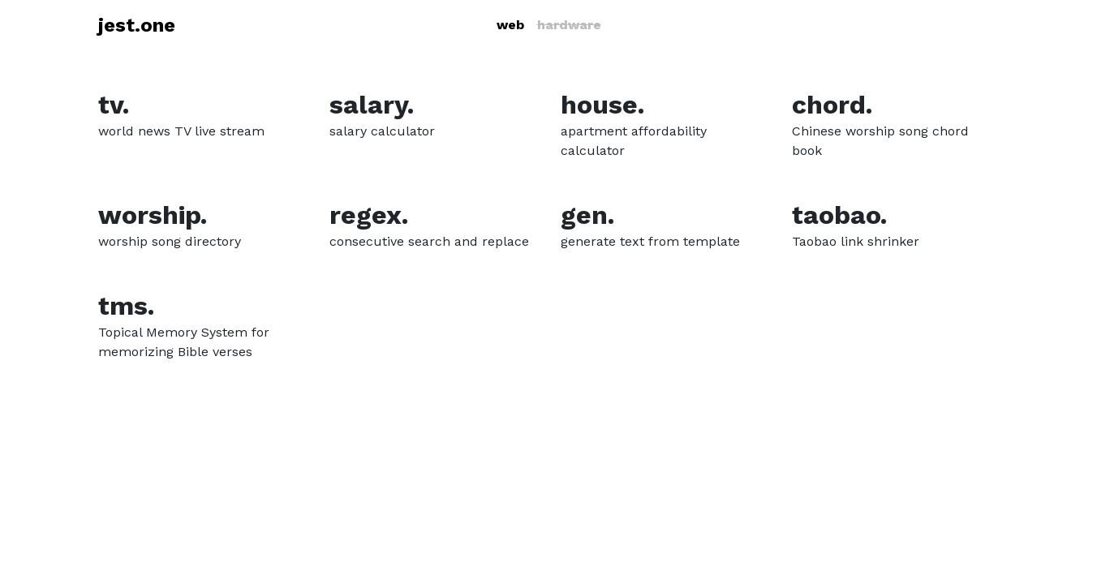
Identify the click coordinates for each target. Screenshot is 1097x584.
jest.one (136, 25)
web (510, 24)
